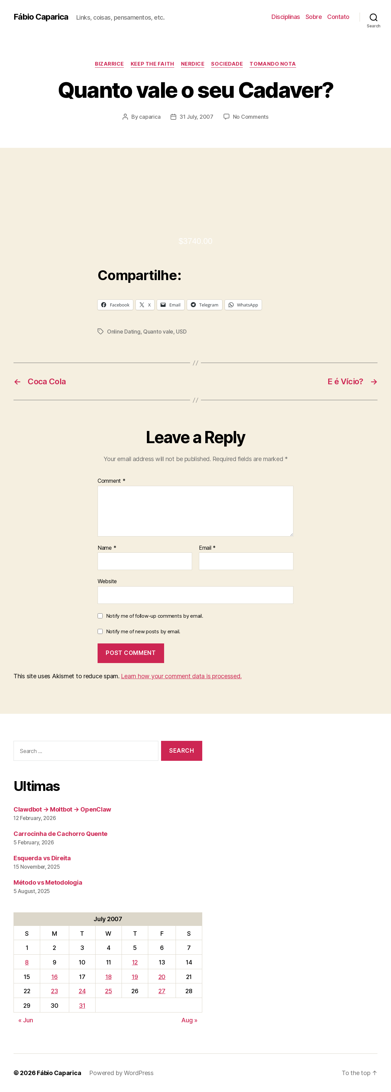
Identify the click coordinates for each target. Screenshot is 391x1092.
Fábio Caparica (41, 17)
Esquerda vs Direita (42, 858)
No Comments (250, 116)
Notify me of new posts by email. (143, 631)
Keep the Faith (152, 64)
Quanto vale (158, 331)
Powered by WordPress (121, 1072)
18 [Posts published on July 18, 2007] (108, 976)
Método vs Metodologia (48, 882)
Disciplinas (285, 16)
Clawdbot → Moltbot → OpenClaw (62, 809)
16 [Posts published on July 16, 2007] (54, 976)
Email (207, 548)
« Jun (25, 1020)
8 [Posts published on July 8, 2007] (27, 962)
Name (107, 548)
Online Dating (123, 331)
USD (181, 331)
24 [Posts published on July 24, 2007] (82, 991)
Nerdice (193, 64)
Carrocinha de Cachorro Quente (60, 833)
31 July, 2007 (196, 116)
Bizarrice (109, 64)
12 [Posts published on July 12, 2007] (135, 962)
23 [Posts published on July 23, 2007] (54, 991)
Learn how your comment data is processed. (181, 676)
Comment (112, 481)
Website (107, 581)
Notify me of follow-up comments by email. (154, 616)
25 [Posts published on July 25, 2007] (108, 991)
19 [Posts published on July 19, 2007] (135, 976)
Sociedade (227, 64)
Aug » (189, 1020)
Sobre (314, 16)
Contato (338, 16)
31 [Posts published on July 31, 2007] (82, 1005)
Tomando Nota (273, 64)
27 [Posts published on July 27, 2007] (161, 991)
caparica (149, 116)
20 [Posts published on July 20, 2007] (161, 976)
